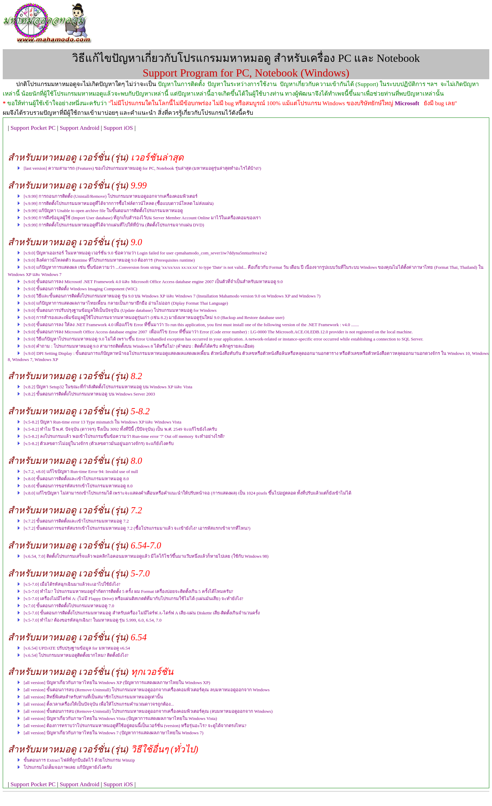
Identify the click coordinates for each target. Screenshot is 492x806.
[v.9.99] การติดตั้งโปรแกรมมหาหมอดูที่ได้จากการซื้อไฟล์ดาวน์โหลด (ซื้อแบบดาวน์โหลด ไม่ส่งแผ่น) (119, 203)
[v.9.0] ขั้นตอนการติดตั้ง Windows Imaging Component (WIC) (80, 288)
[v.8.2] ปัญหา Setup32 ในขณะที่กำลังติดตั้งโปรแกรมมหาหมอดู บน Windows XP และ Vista (108, 386)
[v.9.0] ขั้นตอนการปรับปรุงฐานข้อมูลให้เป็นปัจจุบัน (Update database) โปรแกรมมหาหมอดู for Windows (120, 310)
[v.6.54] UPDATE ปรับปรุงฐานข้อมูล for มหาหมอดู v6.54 (77, 648)
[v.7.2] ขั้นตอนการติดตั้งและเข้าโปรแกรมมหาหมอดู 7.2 (76, 521)
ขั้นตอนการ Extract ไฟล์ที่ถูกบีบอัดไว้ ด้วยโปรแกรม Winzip (79, 760)
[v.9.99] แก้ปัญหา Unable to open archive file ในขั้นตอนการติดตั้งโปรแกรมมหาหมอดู (103, 210)
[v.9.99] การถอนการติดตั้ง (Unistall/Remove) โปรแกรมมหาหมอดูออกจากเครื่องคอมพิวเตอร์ (110, 196)
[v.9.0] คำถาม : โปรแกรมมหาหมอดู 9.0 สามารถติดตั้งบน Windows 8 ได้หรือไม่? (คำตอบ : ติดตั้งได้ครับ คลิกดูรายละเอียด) (139, 346)
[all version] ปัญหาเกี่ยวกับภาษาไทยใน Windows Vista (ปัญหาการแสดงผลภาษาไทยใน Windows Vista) (120, 718)
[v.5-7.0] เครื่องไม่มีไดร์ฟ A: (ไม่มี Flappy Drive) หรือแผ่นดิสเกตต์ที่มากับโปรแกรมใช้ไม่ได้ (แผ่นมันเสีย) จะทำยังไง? (133, 598)
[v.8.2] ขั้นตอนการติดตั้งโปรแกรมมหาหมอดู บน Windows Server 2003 (89, 394)
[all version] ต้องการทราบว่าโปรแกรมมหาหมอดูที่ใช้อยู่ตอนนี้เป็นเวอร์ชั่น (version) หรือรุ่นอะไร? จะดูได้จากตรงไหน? (135, 725)
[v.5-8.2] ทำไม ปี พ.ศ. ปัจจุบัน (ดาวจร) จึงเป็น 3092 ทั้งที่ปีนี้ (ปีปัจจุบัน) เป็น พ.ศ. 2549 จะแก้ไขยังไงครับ (120, 429)
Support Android (79, 128)
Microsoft (407, 103)
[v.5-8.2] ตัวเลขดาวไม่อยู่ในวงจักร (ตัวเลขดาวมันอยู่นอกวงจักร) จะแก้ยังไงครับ (99, 443)
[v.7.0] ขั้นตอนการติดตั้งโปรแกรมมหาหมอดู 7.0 (69, 605)
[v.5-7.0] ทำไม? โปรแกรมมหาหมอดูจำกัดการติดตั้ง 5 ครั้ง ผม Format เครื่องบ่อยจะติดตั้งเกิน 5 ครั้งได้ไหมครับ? (128, 591)
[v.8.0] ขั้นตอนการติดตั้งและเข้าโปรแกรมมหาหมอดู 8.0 (76, 478)
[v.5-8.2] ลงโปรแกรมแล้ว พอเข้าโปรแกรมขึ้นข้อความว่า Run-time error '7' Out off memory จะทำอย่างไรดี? (124, 436)
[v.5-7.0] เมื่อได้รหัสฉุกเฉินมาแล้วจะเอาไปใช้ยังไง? (72, 584)
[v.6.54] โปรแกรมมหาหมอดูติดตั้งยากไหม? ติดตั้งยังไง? (76, 655)
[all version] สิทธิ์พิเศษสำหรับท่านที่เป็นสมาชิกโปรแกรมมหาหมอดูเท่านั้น (93, 696)
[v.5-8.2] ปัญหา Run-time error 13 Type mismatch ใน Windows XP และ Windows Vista (102, 422)
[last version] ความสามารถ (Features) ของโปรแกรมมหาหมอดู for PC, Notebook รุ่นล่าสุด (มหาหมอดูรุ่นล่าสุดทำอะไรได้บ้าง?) (142, 168)
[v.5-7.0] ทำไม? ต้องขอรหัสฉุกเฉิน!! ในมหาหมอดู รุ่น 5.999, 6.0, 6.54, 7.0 (92, 620)
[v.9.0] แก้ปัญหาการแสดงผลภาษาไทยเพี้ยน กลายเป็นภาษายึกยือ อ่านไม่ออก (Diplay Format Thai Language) (126, 303)
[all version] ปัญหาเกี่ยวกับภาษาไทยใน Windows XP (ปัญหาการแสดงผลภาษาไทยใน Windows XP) (117, 682)
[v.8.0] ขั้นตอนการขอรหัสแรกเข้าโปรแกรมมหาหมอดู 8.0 (78, 485)
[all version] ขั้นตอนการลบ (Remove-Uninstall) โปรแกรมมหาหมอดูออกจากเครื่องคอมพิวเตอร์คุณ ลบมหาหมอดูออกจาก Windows (147, 689)
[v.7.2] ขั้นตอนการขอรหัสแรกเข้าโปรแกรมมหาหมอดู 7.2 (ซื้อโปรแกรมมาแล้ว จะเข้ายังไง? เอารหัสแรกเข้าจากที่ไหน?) (137, 528)
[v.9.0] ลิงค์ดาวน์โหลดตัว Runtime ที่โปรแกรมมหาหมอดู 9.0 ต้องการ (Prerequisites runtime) (109, 260)
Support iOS (118, 128)
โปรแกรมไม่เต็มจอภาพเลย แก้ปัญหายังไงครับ (67, 767)
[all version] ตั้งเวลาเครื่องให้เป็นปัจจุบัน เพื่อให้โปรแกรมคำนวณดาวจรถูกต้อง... (99, 704)
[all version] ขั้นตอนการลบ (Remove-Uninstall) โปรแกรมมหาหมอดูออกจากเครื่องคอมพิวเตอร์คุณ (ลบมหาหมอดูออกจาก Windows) (148, 711)
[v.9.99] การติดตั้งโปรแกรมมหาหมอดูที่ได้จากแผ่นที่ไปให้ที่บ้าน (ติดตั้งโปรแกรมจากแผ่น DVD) (114, 224)
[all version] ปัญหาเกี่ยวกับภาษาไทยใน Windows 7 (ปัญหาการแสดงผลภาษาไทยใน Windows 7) (113, 732)
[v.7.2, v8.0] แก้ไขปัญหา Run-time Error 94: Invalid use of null (81, 471)
